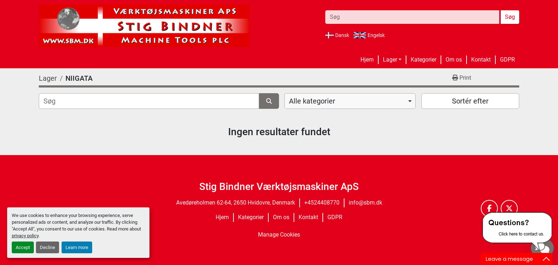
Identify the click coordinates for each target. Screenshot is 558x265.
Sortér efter (470, 101)
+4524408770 (321, 202)
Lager (390, 59)
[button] (392, 59)
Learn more (76, 247)
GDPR (507, 59)
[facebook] (489, 208)
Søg (510, 17)
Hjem (367, 59)
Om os (454, 59)
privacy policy (25, 235)
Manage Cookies (279, 234)
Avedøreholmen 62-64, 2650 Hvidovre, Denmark (235, 202)
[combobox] (350, 101)
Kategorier (423, 59)
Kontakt (481, 59)
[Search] (412, 17)
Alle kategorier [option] (312, 101)
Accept (23, 247)
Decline (47, 247)
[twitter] (509, 208)
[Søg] (149, 101)
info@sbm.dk (365, 202)
